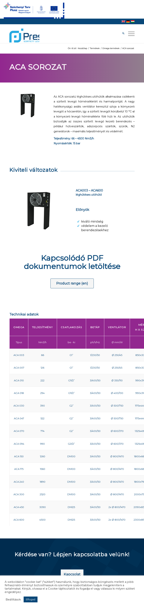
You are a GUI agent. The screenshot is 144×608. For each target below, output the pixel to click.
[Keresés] (121, 33)
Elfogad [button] (30, 599)
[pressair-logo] (24, 35)
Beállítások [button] (13, 599)
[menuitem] (121, 33)
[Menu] (129, 33)
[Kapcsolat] (72, 574)
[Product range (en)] (72, 283)
